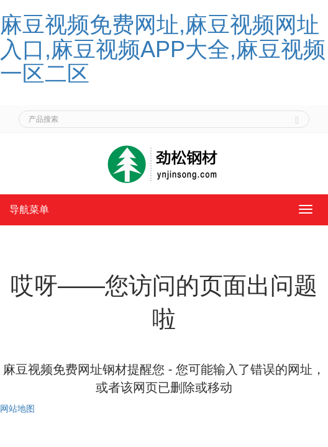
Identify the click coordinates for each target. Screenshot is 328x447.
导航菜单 (29, 209)
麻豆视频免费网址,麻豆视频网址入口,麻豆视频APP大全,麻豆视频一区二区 (163, 49)
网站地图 (17, 408)
